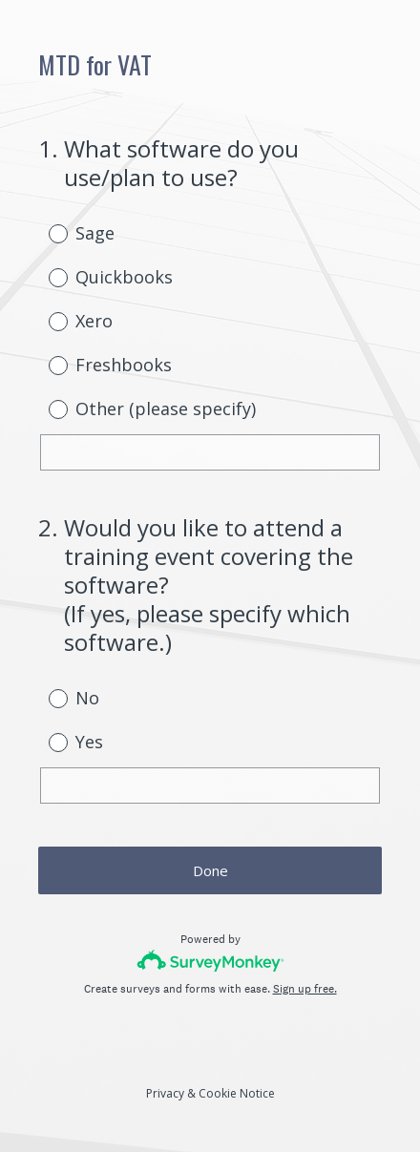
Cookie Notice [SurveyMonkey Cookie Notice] (237, 1093)
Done (210, 870)
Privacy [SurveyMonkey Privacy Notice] (165, 1093)
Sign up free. (305, 988)
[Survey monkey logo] (210, 961)
